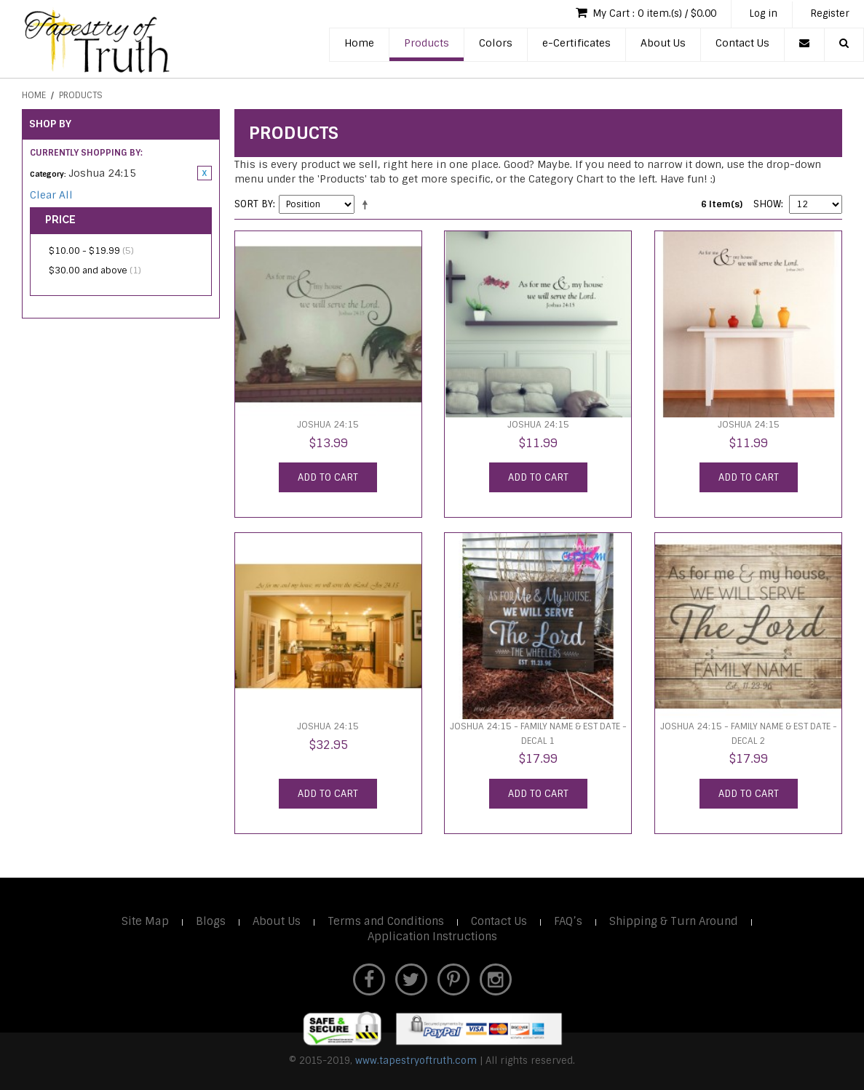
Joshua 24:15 (328, 424)
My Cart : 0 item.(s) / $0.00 (646, 13)
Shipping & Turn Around (673, 921)
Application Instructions (432, 936)
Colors (495, 42)
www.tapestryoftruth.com (416, 1060)
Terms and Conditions (386, 921)
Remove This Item (204, 173)
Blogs (211, 921)
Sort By (253, 204)
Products (426, 42)
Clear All (51, 194)
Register (829, 13)
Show (767, 204)
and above (95, 270)
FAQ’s (568, 921)
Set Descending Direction (368, 204)
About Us (663, 42)
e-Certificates (576, 42)
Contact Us (742, 42)
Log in (763, 13)
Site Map (145, 921)
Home (359, 42)
